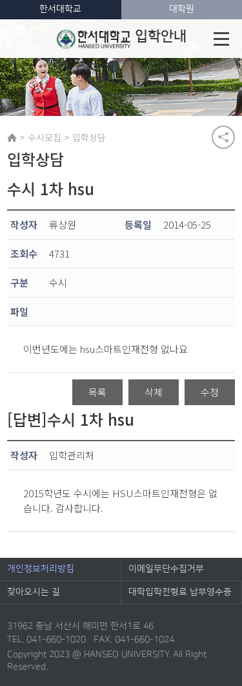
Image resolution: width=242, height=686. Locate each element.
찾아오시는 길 (33, 592)
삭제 (154, 392)
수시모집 (44, 137)
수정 (210, 392)
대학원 (181, 9)
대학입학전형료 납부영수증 (180, 592)
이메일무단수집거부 (166, 569)
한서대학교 (60, 9)
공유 (223, 137)
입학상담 (89, 137)
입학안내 (122, 38)
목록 (97, 392)
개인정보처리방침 (40, 569)
